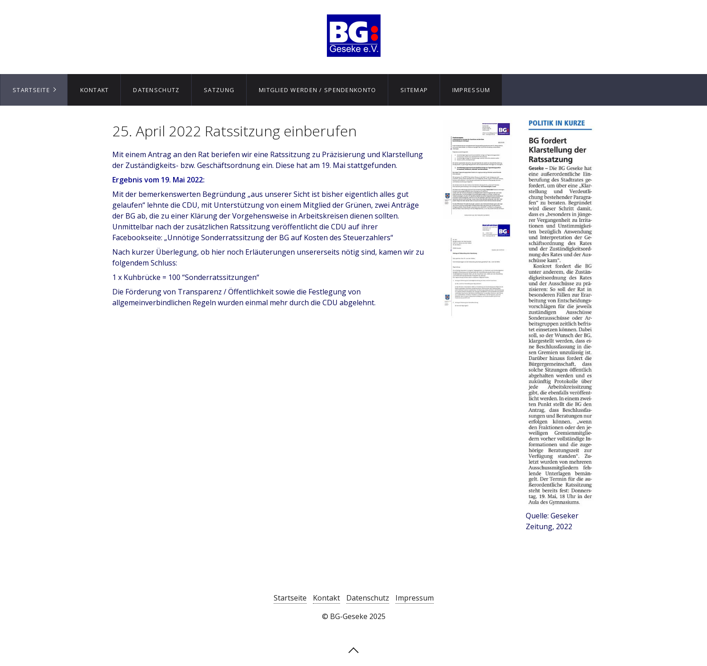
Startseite (31, 90)
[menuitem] (33, 90)
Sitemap (414, 90)
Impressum (471, 90)
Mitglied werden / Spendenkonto (317, 90)
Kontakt (94, 90)
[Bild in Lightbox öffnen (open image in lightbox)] (560, 314)
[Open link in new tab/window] (477, 169)
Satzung (219, 90)
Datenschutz (156, 90)
